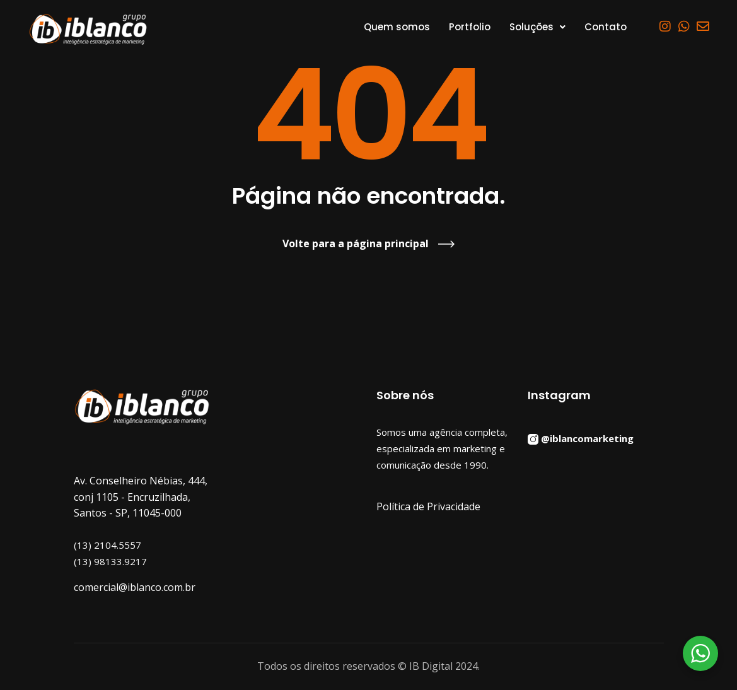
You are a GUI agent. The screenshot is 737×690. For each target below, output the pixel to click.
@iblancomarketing (587, 438)
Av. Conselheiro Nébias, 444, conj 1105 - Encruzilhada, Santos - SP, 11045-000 (140, 497)
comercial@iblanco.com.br (134, 587)
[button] (537, 27)
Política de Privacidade (428, 506)
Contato (605, 26)
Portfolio (469, 26)
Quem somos (397, 26)
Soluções (537, 26)
